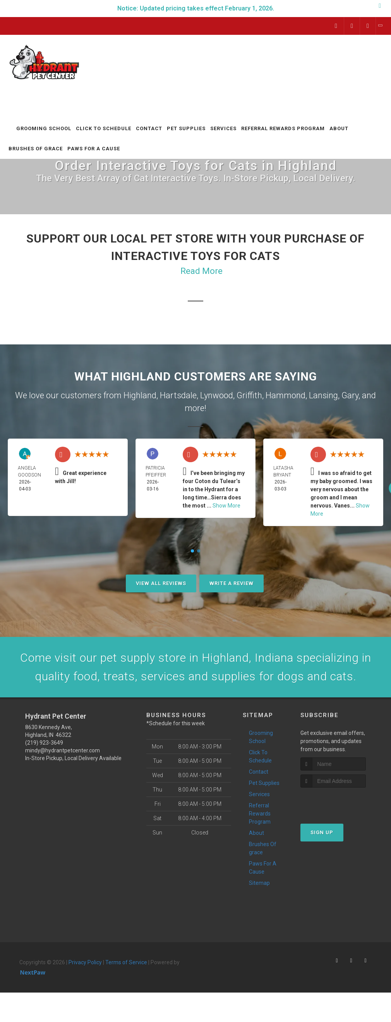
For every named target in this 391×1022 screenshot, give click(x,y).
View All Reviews (161, 583)
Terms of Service (126, 962)
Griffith (249, 395)
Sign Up (321, 832)
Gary (349, 395)
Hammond (285, 395)
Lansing (323, 395)
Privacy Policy (85, 962)
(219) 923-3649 (44, 743)
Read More (201, 271)
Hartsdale (178, 395)
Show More (226, 505)
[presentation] (341, 802)
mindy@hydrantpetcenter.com (62, 750)
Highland (139, 395)
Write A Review (231, 583)
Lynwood (216, 395)
